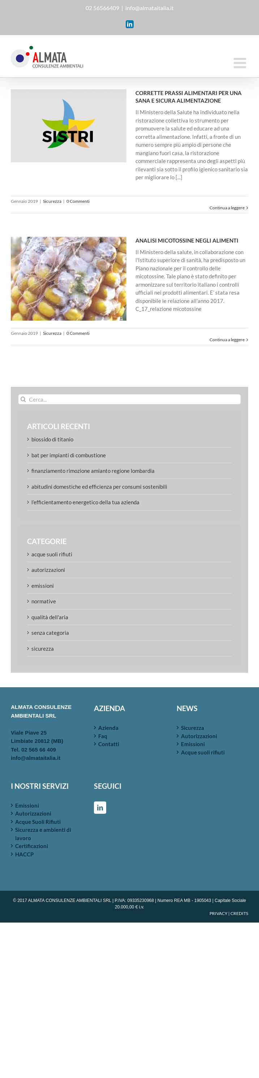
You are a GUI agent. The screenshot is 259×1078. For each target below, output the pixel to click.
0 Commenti (78, 201)
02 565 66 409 (38, 750)
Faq (102, 736)
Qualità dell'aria (49, 617)
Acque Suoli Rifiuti (38, 821)
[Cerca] (23, 399)
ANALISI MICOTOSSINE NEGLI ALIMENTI (186, 240)
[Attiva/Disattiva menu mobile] (241, 63)
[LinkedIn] (100, 807)
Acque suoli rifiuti (51, 554)
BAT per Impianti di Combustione (68, 455)
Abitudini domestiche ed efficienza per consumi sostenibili (99, 486)
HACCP (24, 854)
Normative (43, 601)
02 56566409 (102, 7)
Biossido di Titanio (52, 439)
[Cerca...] (129, 399)
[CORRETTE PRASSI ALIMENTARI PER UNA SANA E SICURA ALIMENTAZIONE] (68, 125)
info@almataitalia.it (149, 7)
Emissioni (42, 585)
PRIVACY (219, 913)
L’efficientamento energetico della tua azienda (85, 502)
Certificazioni (31, 846)
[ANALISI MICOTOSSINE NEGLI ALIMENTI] (68, 279)
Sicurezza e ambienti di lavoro (43, 833)
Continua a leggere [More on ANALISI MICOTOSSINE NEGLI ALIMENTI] (227, 339)
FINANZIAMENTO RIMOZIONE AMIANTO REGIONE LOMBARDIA (93, 470)
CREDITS (239, 913)
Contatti (108, 744)
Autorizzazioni (48, 569)
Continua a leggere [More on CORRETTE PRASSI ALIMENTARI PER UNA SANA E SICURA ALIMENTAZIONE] (227, 207)
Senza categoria (50, 632)
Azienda (108, 727)
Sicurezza (52, 201)
